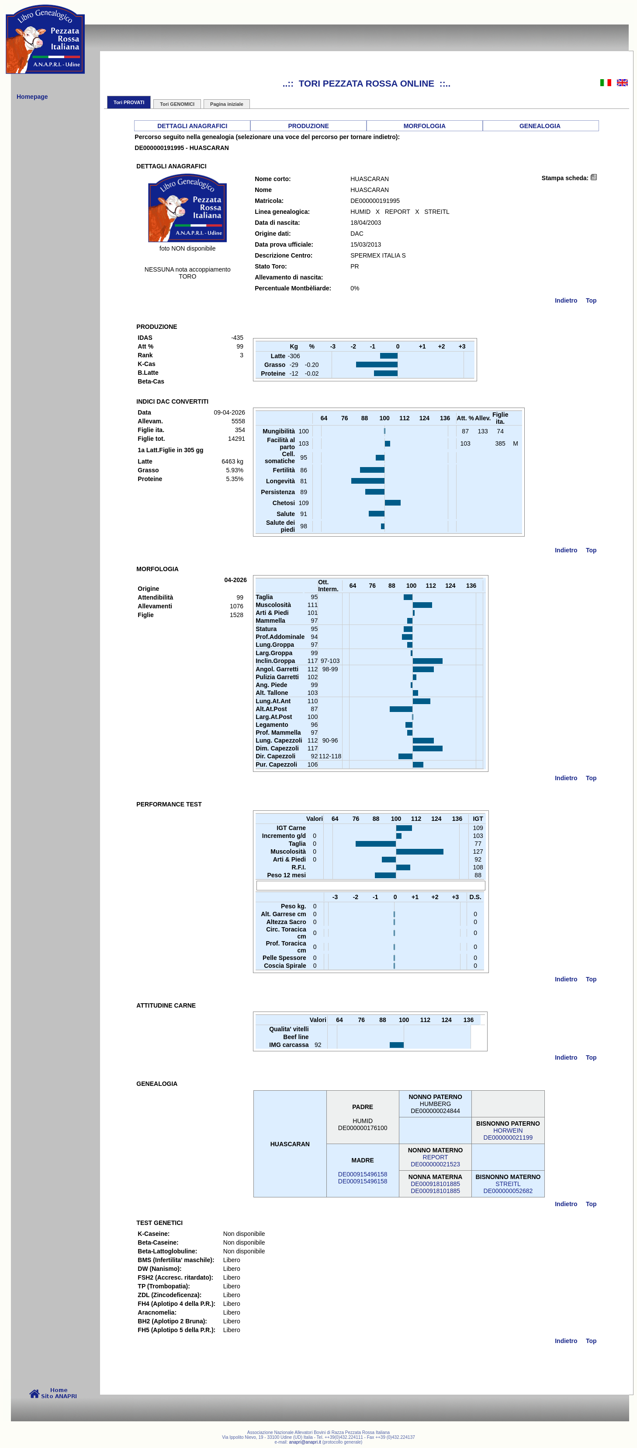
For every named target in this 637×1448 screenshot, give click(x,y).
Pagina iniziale (226, 104)
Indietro (566, 300)
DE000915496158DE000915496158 (363, 1178)
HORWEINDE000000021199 (508, 1134)
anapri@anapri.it (305, 1442)
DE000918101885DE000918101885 (435, 1187)
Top (591, 300)
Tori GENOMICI (177, 104)
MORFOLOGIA (425, 125)
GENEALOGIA (540, 125)
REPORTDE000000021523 (435, 1161)
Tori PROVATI (129, 102)
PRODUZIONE (308, 125)
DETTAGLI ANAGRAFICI (192, 125)
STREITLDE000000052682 (508, 1187)
